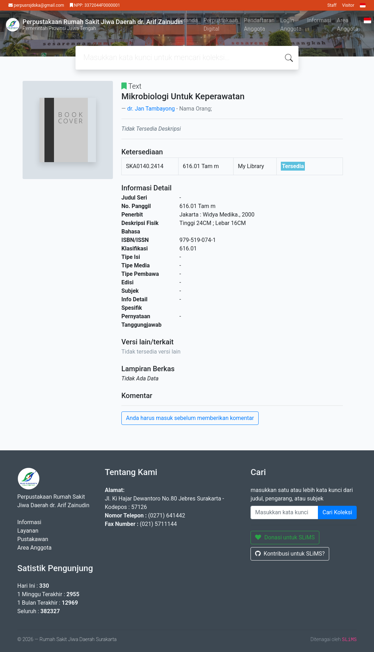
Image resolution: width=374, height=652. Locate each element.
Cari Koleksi (337, 512)
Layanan (27, 530)
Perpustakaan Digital (221, 24)
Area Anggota (347, 24)
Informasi (319, 20)
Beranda (187, 20)
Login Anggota (290, 24)
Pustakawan (32, 539)
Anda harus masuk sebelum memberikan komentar (190, 418)
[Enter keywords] (284, 512)
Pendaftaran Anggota (259, 24)
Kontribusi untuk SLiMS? (290, 553)
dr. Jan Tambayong (151, 108)
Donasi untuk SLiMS (285, 537)
